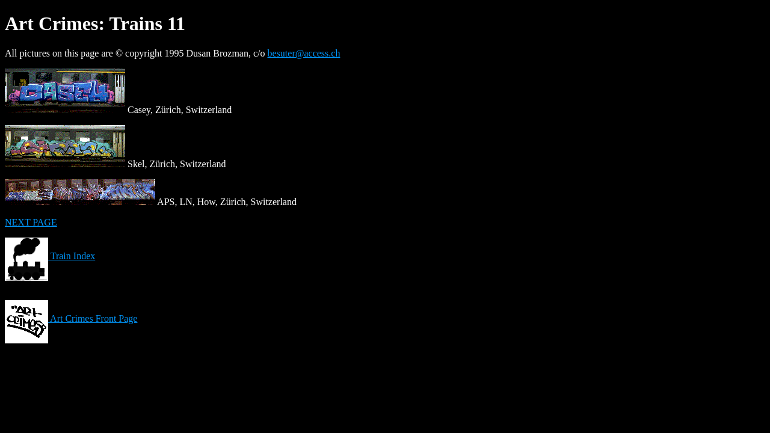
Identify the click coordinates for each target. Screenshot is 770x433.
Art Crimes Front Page (71, 318)
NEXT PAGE (31, 222)
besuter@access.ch (304, 53)
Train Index (50, 256)
